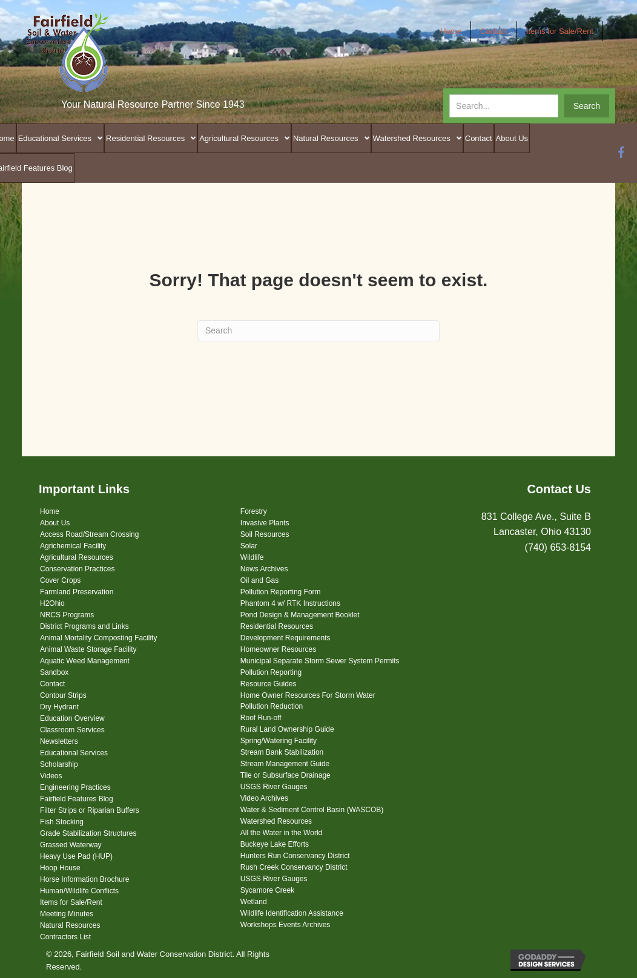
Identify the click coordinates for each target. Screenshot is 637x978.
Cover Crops (60, 580)
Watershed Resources (276, 821)
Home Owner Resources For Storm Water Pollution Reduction (307, 701)
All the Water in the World (281, 833)
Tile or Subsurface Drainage (285, 775)
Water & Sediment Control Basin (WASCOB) (312, 810)
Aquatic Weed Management (85, 661)
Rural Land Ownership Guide (287, 729)
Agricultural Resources (76, 557)
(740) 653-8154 (558, 547)
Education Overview (72, 718)
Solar (248, 546)
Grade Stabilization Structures (88, 833)
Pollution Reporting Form (280, 592)
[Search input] (503, 105)
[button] (586, 105)
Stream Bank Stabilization (281, 752)
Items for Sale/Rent (71, 902)
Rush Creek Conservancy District (294, 867)
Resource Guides (268, 684)
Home (49, 511)
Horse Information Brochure (84, 879)
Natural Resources (70, 925)
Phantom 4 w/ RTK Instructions (290, 603)
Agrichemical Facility (73, 546)
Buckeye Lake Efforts (274, 844)
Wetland (253, 902)
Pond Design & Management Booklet (300, 615)
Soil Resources (264, 534)
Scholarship (59, 764)
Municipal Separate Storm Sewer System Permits (320, 661)
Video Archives (264, 798)
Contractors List (65, 937)
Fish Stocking (62, 822)
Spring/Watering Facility (278, 741)
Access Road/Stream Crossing (89, 534)
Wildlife (252, 557)
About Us (55, 523)
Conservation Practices (77, 569)
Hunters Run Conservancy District (295, 856)
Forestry (253, 511)
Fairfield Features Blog (76, 799)
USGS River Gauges (274, 787)
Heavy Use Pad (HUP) (76, 856)
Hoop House (60, 868)
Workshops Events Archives (285, 925)
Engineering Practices (75, 787)
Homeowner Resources (278, 649)
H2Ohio (52, 603)
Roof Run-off (261, 718)
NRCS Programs (67, 615)
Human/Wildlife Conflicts (79, 891)
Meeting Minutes (66, 914)
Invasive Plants (264, 523)
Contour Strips (63, 695)
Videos (51, 776)
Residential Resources (276, 626)
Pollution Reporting (271, 672)
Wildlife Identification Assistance (291, 913)
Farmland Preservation (76, 592)
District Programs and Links (84, 626)
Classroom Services (72, 730)
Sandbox (54, 672)
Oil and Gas (259, 580)
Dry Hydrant (59, 707)
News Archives (264, 569)
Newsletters (59, 741)
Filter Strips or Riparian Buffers (89, 810)
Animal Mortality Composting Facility (98, 638)
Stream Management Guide (284, 764)
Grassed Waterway (71, 845)
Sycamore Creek (267, 890)
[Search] (318, 330)
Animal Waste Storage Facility (88, 649)
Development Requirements (285, 638)
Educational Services (74, 753)
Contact (52, 684)
